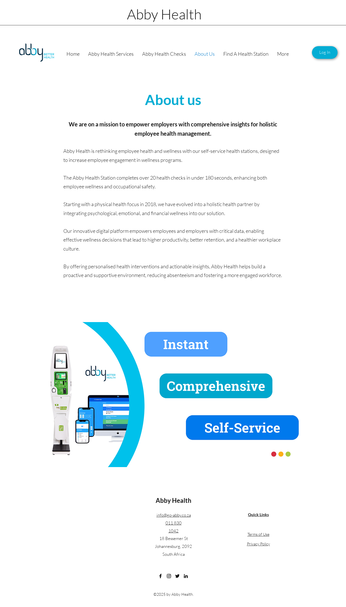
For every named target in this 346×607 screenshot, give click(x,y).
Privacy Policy (258, 543)
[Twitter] (177, 576)
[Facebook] (160, 576)
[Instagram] (169, 576)
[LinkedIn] (186, 576)
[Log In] (325, 52)
